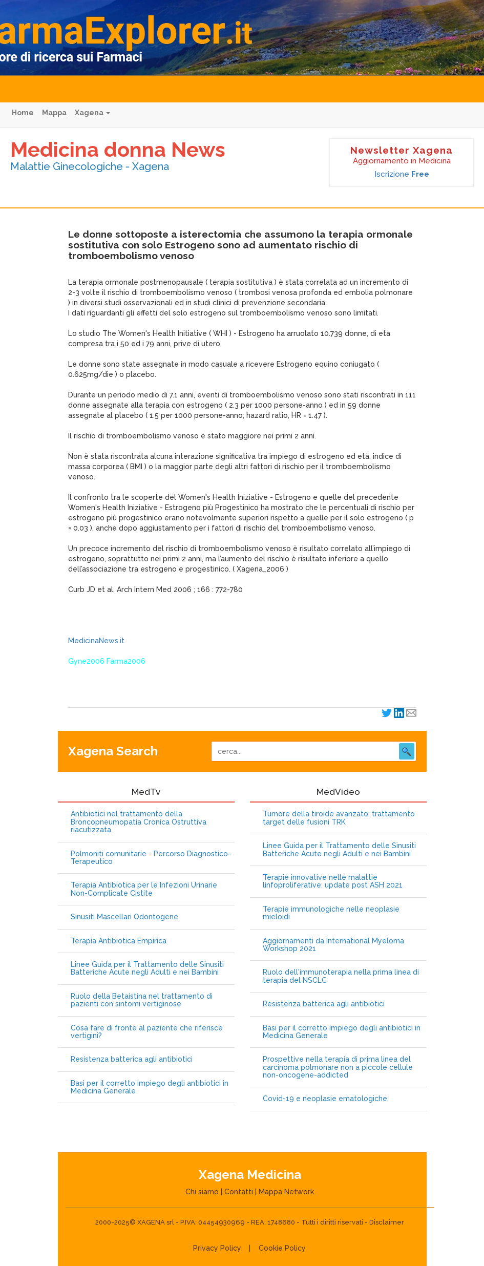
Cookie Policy (282, 1248)
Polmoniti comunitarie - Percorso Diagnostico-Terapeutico (151, 858)
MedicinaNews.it (96, 641)
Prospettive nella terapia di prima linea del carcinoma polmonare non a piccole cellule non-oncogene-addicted (338, 1067)
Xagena (92, 113)
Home (23, 113)
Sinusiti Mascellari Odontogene (124, 917)
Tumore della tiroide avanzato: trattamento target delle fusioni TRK (339, 818)
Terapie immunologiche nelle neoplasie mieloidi (331, 913)
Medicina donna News (117, 149)
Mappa (54, 113)
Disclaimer (386, 1222)
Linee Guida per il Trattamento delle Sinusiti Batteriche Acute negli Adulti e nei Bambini (147, 968)
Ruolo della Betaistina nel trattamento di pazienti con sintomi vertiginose (142, 1000)
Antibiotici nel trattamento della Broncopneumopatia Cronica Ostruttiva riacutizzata (138, 822)
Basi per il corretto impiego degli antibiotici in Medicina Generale (149, 1087)
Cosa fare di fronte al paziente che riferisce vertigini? (147, 1032)
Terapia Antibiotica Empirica (118, 941)
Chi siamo (202, 1192)
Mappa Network (286, 1192)
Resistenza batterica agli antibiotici (132, 1059)
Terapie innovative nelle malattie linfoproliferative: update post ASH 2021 (333, 881)
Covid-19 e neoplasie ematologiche (325, 1099)
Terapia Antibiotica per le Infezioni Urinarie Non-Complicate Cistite (144, 889)
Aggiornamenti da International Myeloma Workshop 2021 (333, 945)
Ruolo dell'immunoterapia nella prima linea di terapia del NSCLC (341, 976)
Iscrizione (401, 174)
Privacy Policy (217, 1248)
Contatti (238, 1192)
